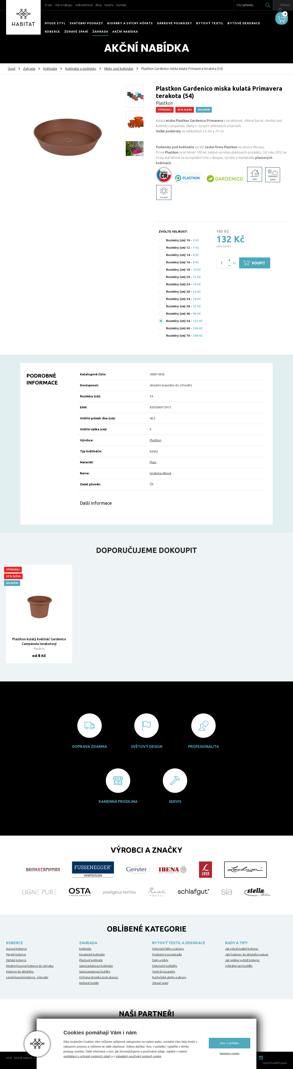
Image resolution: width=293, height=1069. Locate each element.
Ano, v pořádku (229, 1043)
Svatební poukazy (86, 23)
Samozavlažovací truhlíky (94, 971)
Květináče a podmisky (80, 68)
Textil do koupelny (163, 971)
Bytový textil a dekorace (178, 943)
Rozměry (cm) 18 (178, 269)
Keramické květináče (92, 954)
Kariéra (109, 5)
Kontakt (121, 5)
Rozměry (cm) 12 (178, 247)
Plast (153, 462)
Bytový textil (209, 23)
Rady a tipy (236, 943)
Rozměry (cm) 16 (178, 262)
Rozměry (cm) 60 (178, 328)
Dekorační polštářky (164, 966)
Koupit (260, 263)
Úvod (11, 68)
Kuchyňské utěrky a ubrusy (169, 977)
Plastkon (155, 440)
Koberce (52, 31)
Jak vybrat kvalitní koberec (241, 948)
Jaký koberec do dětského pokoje (246, 954)
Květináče (50, 68)
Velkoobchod (84, 5)
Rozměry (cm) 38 (178, 306)
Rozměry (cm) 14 (178, 255)
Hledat (258, 5)
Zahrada (100, 31)
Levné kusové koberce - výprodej (27, 977)
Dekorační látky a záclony (168, 948)
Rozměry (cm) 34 (178, 299)
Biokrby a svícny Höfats (130, 23)
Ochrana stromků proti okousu (98, 977)
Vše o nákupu (63, 5)
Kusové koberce (16, 948)
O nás (48, 5)
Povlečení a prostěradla (167, 954)
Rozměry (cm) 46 (178, 313)
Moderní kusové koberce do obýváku (30, 966)
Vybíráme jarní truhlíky (239, 966)
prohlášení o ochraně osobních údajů (86, 1056)
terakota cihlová (160, 473)
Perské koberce (16, 954)
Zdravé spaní (76, 31)
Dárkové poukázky (174, 23)
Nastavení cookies (229, 1053)
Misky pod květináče (118, 68)
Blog (99, 5)
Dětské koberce (16, 960)
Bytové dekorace (243, 23)
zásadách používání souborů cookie (138, 1056)
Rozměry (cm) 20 (178, 277)
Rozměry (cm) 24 (178, 284)
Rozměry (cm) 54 (178, 321)
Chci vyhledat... (236, 5)
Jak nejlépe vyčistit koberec (242, 960)
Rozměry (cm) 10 (178, 240)
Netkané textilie (89, 983)
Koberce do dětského (20, 971)
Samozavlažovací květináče (96, 966)
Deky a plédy (160, 960)
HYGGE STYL (55, 23)
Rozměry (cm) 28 (178, 291)
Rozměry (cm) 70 (178, 335)
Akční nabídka (125, 31)
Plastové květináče (91, 960)
